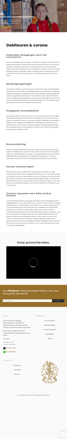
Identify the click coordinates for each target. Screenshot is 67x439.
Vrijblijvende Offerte (5, 27)
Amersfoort (17, 370)
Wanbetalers (50, 334)
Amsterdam (17, 365)
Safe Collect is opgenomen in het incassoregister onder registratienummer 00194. (16, 333)
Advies (50, 338)
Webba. (47, 395)
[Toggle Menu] (62, 5)
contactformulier (45, 223)
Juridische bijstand (49, 329)
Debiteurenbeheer (49, 325)
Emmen (17, 374)
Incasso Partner (50, 321)
